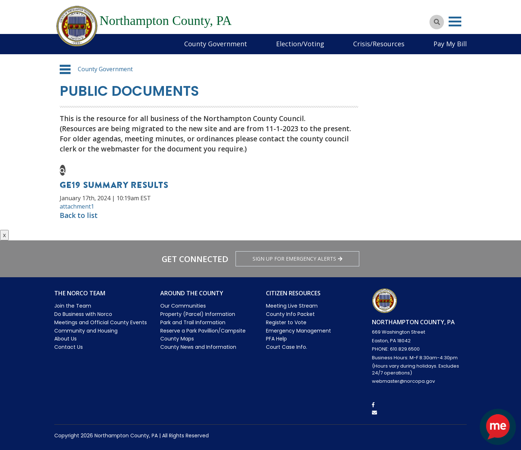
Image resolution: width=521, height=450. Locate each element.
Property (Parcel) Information (197, 314)
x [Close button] (4, 235)
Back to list (79, 215)
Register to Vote (286, 322)
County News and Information (198, 347)
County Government (215, 43)
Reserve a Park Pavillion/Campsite (203, 330)
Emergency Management (298, 330)
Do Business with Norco (83, 314)
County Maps (177, 338)
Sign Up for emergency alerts (297, 258)
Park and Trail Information (192, 322)
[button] (65, 69)
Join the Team (72, 305)
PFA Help (276, 338)
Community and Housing (86, 330)
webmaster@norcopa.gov (403, 381)
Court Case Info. (286, 347)
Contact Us (68, 347)
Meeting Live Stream (292, 305)
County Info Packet (290, 314)
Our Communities (183, 305)
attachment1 (77, 206)
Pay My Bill (450, 43)
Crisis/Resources (378, 43)
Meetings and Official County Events (100, 322)
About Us (65, 338)
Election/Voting (300, 43)
